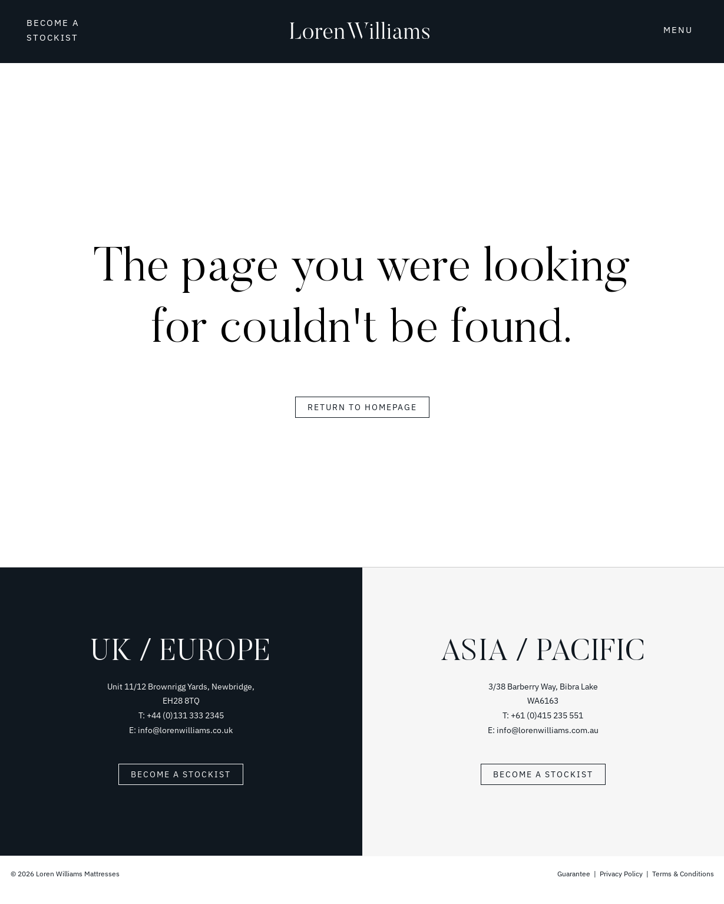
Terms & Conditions (683, 873)
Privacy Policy (621, 873)
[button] (672, 28)
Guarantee (574, 873)
